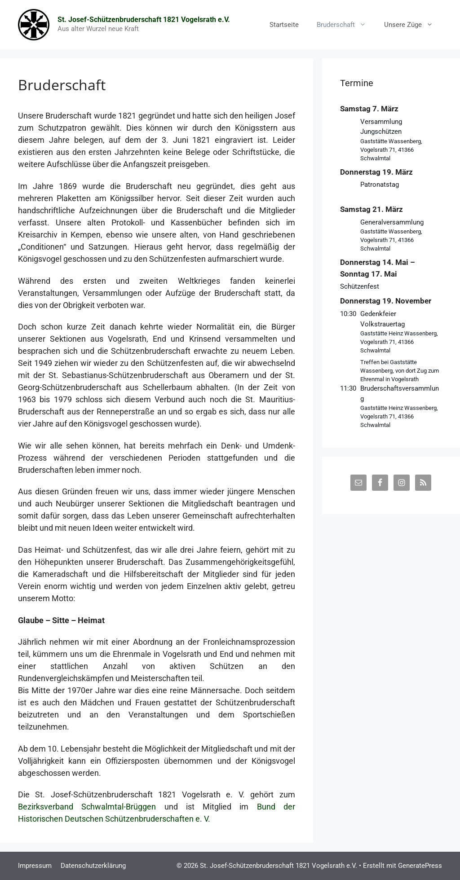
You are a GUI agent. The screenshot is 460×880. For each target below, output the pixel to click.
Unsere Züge (413, 24)
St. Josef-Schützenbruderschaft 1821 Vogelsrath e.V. (144, 19)
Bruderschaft (346, 24)
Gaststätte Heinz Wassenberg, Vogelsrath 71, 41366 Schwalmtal (399, 342)
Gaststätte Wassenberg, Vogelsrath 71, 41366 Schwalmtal (391, 150)
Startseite (284, 25)
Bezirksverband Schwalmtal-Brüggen (91, 806)
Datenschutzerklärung (93, 866)
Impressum (35, 866)
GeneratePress (420, 866)
